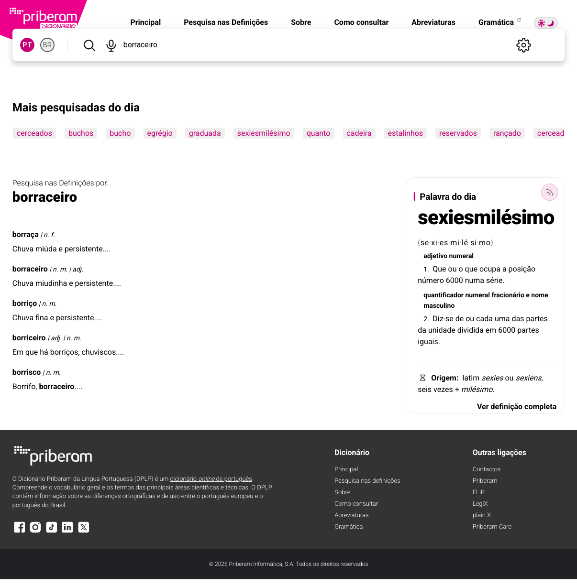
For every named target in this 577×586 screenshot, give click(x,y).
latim (470, 377)
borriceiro (29, 337)
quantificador (443, 295)
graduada (205, 133)
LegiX (480, 504)
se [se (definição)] (425, 242)
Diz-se (443, 318)
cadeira (358, 133)
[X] (84, 531)
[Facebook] (19, 531)
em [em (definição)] (491, 330)
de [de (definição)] (459, 318)
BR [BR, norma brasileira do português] (47, 45)
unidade (441, 330)
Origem (443, 377)
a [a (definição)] (504, 268)
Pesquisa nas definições (367, 481)
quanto (319, 133)
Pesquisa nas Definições (226, 22)
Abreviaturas (433, 22)
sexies (492, 377)
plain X (482, 515)
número (431, 280)
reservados (458, 133)
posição (522, 268)
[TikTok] (51, 531)
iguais (428, 341)
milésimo (477, 389)
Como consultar (361, 22)
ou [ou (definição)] (452, 268)
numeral (461, 256)
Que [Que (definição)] (439, 268)
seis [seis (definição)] (425, 389)
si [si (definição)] (473, 242)
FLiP (479, 492)
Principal (145, 22)
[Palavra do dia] (549, 192)
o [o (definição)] (460, 268)
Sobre (301, 22)
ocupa (489, 268)
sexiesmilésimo (263, 133)
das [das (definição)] (517, 318)
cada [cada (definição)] (484, 318)
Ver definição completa (516, 406)
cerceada (552, 133)
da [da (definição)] (422, 330)
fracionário (507, 295)
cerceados (34, 133)
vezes (443, 389)
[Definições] (523, 44)
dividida (470, 330)
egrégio (159, 133)
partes (536, 318)
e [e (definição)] (528, 295)
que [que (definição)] (471, 268)
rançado (507, 133)
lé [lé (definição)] (465, 242)
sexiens (528, 377)
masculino (439, 306)
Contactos (487, 469)
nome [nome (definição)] (539, 295)
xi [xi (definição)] (434, 242)
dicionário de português (211, 479)
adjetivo (435, 256)
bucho (120, 133)
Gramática (500, 22)
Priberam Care (492, 527)
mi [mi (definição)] (454, 242)
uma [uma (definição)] (502, 318)
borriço (24, 303)
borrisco (26, 372)
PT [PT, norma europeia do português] (27, 45)
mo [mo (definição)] (485, 242)
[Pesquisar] (89, 44)
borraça (25, 234)
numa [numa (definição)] (474, 280)
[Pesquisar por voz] (110, 44)
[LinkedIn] (67, 531)
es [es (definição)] (444, 242)
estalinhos (405, 133)
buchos (80, 133)
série (494, 280)
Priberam (485, 481)
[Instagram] (35, 531)
